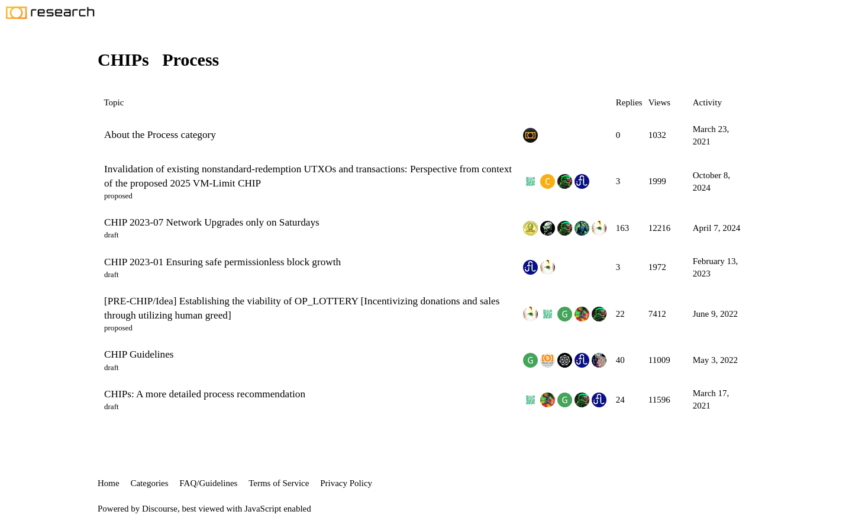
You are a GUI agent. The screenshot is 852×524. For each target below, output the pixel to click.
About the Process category (160, 134)
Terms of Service (278, 483)
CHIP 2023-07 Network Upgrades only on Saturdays (212, 222)
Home (109, 483)
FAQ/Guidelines (208, 483)
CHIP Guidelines (139, 354)
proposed (118, 195)
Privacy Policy (346, 483)
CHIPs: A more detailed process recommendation (204, 394)
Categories (149, 483)
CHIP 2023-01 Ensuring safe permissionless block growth (222, 262)
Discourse (160, 508)
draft (111, 234)
